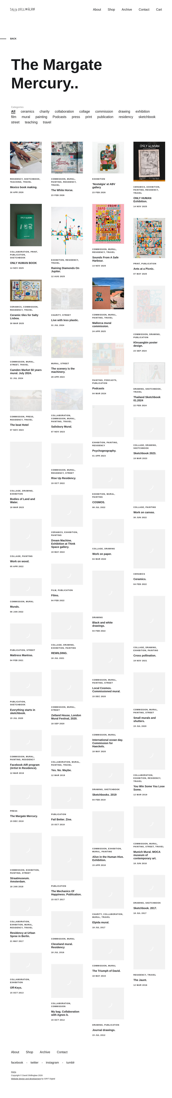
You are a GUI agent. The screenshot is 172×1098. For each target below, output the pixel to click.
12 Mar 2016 (140, 985)
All (13, 111)
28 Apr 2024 (58, 377)
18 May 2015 (99, 976)
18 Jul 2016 (57, 952)
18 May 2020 (99, 751)
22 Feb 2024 (140, 405)
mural (26, 117)
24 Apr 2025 (99, 331)
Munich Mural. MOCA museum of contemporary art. (146, 855)
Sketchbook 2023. (144, 453)
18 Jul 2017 (140, 913)
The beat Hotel (19, 424)
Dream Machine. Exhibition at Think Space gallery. (63, 543)
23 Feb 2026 (57, 195)
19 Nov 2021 (140, 661)
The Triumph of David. (106, 970)
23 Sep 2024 (140, 351)
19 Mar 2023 (140, 458)
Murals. (14, 606)
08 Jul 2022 (98, 507)
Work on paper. (102, 553)
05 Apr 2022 (17, 566)
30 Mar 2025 (17, 323)
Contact (144, 9)
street (15, 122)
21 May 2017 (17, 941)
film (13, 117)
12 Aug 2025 (58, 276)
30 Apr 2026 (17, 192)
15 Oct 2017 (58, 899)
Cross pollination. (144, 655)
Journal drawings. (103, 1030)
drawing (124, 111)
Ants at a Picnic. (143, 268)
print (88, 117)
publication (105, 117)
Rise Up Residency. (63, 478)
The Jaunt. (140, 979)
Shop (111, 9)
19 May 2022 (58, 552)
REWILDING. (59, 653)
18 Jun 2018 (140, 863)
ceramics (27, 111)
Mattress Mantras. (21, 655)
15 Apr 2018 (99, 865)
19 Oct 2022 (58, 483)
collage (84, 111)
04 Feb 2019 (99, 800)
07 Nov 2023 (58, 432)
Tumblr (70, 1062)
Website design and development (26, 1079)
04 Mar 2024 (99, 393)
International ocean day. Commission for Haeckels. (107, 743)
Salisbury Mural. (61, 426)
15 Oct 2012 (58, 1020)
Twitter (34, 1062)
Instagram (52, 1062)
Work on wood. (19, 561)
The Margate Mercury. (24, 816)
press (76, 117)
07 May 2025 (140, 274)
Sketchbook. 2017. (145, 908)
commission (104, 111)
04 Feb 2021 (16, 660)
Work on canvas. (144, 512)
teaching (31, 122)
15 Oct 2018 (58, 824)
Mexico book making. (23, 187)
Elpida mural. (100, 922)
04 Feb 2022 (140, 584)
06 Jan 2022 (16, 612)
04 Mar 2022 (99, 559)
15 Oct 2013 (17, 993)
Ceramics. (139, 579)
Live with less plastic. (65, 320)
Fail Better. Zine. (61, 819)
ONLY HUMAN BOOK (23, 262)
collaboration (64, 111)
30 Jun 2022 (140, 517)
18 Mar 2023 (17, 507)
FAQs (13, 1072)
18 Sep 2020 (57, 724)
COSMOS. (98, 502)
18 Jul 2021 (57, 658)
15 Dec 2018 (17, 821)
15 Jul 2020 (16, 718)
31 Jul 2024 (57, 325)
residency (126, 117)
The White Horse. (62, 190)
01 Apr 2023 (99, 456)
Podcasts (59, 117)
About (97, 9)
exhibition (143, 111)
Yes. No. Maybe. (61, 770)
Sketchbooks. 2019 (104, 794)
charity (44, 111)
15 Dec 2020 (99, 696)
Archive (127, 9)
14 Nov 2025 (140, 206)
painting (41, 117)
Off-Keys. (16, 987)
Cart (159, 9)
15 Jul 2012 (98, 1035)
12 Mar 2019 (17, 773)
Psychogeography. (104, 450)
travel (47, 122)
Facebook (17, 1062)
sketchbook (147, 117)
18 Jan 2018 (16, 887)
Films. (55, 595)
